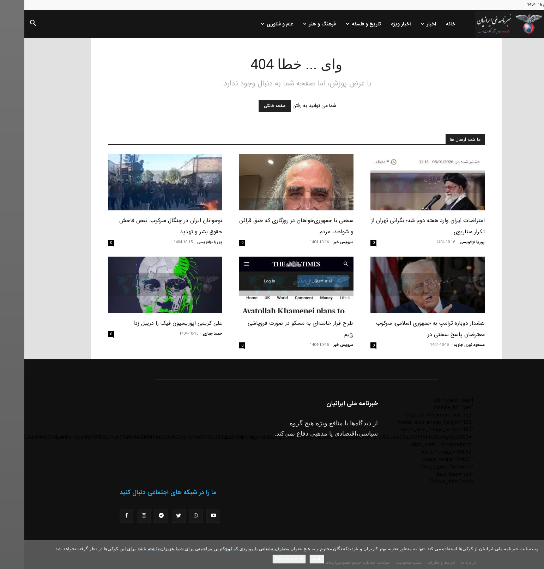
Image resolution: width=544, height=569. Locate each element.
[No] (535, 554)
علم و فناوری (253, 24)
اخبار (404, 24)
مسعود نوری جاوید (444, 345)
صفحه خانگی (250, 106)
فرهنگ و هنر (295, 24)
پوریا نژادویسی (447, 242)
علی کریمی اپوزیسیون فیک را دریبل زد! (153, 323)
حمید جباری (188, 334)
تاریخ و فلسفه (339, 24)
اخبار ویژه (376, 24)
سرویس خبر (319, 242)
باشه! (292, 559)
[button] (8, 24)
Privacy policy (265, 559)
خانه (426, 24)
